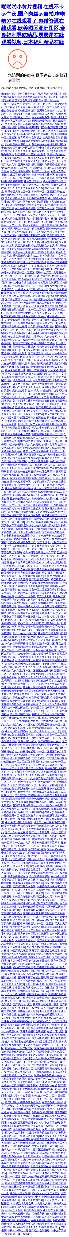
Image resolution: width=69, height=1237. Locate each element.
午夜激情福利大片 (53, 360)
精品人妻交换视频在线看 (46, 427)
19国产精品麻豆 (19, 950)
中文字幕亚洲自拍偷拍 (14, 1055)
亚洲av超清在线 (14, 454)
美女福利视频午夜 (37, 218)
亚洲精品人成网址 (11, 157)
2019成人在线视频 (52, 562)
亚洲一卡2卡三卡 (55, 228)
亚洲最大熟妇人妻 (52, 387)
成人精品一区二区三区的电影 (40, 404)
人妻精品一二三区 (11, 873)
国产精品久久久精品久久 (24, 161)
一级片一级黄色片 (11, 103)
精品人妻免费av (10, 296)
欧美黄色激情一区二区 (42, 643)
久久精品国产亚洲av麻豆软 (16, 134)
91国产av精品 (8, 235)
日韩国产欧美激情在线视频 (52, 178)
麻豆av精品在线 (56, 154)
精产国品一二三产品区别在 (40, 1105)
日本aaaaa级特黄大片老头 (43, 373)
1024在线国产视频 (49, 124)
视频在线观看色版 (15, 974)
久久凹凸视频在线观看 (28, 869)
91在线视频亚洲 (32, 259)
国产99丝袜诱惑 (43, 114)
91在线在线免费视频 (19, 336)
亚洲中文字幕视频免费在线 (16, 1021)
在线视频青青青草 (15, 798)
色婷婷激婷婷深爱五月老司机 (34, 957)
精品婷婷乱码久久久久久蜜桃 (24, 444)
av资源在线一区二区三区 (15, 761)
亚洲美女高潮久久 (20, 498)
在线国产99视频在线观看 (45, 721)
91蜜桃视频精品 (43, 1072)
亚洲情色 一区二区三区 (19, 1075)
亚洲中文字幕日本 (43, 134)
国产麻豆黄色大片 (23, 306)
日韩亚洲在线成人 (30, 508)
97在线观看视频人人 (40, 829)
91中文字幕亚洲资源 (45, 1183)
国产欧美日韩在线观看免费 (31, 1207)
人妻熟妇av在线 (48, 1085)
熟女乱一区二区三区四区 (37, 103)
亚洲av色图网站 (37, 232)
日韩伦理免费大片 (47, 286)
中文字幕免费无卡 (37, 205)
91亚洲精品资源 (32, 1156)
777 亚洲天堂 (44, 596)
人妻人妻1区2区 (10, 910)
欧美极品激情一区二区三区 (38, 923)
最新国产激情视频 (37, 370)
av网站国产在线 (21, 211)
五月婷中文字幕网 (39, 738)
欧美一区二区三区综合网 (43, 356)
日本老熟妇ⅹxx (47, 593)
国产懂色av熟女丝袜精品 (34, 296)
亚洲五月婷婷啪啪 (28, 900)
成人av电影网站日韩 (43, 1038)
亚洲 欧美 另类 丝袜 (50, 1082)
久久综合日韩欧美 (41, 566)
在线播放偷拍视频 (43, 394)
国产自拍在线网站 (20, 171)
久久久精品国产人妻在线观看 (21, 124)
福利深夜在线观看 (21, 1041)
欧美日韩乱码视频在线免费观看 (23, 1102)
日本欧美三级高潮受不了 (31, 168)
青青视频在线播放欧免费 (27, 1129)
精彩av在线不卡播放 (41, 866)
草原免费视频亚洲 (15, 370)
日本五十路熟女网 (25, 981)
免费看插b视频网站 (28, 127)
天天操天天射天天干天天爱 (47, 313)
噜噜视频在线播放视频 (21, 512)
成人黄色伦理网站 (15, 218)
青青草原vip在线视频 (29, 137)
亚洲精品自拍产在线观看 (15, 130)
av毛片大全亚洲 (14, 421)
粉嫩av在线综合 (56, 599)
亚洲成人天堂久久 (11, 201)
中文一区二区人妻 (36, 309)
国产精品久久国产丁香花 (51, 846)
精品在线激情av (10, 717)
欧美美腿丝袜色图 (25, 636)
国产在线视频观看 (52, 1217)
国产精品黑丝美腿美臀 (28, 835)
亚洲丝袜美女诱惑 (20, 1193)
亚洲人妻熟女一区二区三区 (47, 647)
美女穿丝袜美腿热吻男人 (29, 795)
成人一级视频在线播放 (25, 1142)
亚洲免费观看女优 (20, 313)
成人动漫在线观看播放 (33, 475)
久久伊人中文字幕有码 (47, 1122)
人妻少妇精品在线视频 (14, 232)
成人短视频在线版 (25, 751)
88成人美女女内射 (33, 674)
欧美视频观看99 (55, 859)
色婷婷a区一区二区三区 (52, 613)
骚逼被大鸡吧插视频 (17, 539)
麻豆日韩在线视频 (33, 269)
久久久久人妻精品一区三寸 (33, 555)
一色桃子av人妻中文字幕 (42, 1190)
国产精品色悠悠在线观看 (22, 542)
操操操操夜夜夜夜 (12, 181)
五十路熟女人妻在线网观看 (50, 512)
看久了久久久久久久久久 (43, 657)
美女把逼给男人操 (15, 198)
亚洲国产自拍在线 (48, 633)
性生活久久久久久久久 (18, 151)
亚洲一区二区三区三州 (33, 262)
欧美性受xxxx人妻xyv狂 (45, 498)
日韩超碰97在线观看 (21, 471)
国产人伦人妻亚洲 (54, 448)
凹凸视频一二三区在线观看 (30, 154)
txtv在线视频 (57, 505)
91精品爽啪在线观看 (29, 964)
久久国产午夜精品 (35, 599)
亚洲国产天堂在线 (42, 279)
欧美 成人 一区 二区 (43, 1095)
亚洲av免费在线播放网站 (19, 488)
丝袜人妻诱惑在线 (15, 238)
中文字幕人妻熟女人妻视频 (44, 545)
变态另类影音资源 (53, 137)
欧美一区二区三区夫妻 (20, 707)
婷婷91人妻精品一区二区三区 (17, 272)
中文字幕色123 (18, 1180)
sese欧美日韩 (51, 674)
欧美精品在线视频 (37, 238)
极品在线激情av (29, 815)
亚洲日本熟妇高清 (23, 805)
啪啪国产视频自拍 (42, 1213)
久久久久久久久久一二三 (15, 491)
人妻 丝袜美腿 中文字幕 (50, 667)
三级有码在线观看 (34, 228)
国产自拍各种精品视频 (35, 201)
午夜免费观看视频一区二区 (47, 434)
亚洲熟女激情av (45, 110)
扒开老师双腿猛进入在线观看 (39, 771)
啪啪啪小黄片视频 (28, 1011)
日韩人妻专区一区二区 (40, 1078)
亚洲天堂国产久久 (15, 184)
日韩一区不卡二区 (25, 889)
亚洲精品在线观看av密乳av (28, 495)
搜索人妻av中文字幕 (29, 532)
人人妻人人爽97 (37, 215)
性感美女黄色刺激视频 (29, 1018)
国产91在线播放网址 (16, 373)
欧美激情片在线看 (52, 350)
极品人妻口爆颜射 (20, 920)
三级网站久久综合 (20, 117)
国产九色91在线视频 (38, 184)
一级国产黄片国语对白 (41, 603)
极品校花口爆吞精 (55, 768)
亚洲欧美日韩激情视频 (18, 792)
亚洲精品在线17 (32, 704)
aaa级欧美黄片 (26, 781)
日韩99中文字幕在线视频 (23, 282)
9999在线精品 (20, 545)
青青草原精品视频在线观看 (44, 950)
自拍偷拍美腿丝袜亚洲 (37, 421)
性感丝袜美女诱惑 (47, 346)
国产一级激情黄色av (24, 178)
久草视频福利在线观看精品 (20, 997)
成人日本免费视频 (44, 255)
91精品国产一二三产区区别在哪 (33, 1149)
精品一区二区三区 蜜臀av (51, 981)
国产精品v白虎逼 (22, 1004)
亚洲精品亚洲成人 (44, 252)
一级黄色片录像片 (20, 383)
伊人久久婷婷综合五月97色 (49, 488)
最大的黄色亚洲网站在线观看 (21, 663)
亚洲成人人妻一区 (49, 161)
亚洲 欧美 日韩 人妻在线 (18, 822)
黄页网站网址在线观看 (44, 144)
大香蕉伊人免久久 (25, 940)
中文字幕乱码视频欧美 (47, 1024)
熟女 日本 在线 (50, 572)
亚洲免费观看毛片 (28, 323)
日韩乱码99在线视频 (31, 1200)
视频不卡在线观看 (37, 994)
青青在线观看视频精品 (43, 491)
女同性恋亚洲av (43, 559)
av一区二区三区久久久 (17, 120)
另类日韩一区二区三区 (25, 147)
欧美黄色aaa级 (59, 292)
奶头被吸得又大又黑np (33, 943)
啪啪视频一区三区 (23, 559)
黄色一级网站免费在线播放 (33, 468)
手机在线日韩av (21, 697)
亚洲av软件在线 (16, 1159)
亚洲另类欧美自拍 (55, 690)
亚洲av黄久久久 (19, 775)
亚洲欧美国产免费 (20, 758)
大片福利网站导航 (20, 1223)
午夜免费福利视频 (41, 1220)
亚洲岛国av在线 (21, 1109)
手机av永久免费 (56, 232)
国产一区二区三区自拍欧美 (24, 329)
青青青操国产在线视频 (33, 1031)
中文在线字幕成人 (38, 1119)
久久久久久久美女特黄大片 (28, 188)
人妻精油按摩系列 (42, 481)
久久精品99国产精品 (12, 417)
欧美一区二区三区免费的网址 (45, 589)
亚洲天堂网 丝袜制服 (16, 464)
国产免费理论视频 (49, 164)
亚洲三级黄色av (40, 120)
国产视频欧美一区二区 (49, 407)
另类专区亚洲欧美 (15, 859)
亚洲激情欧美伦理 (37, 198)
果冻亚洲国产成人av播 (36, 454)
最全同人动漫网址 (53, 390)
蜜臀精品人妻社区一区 (18, 191)
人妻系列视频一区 (49, 677)
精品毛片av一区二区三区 (19, 1048)
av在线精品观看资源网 (30, 340)
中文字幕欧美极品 (44, 343)
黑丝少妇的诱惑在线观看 (46, 319)
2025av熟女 (24, 279)
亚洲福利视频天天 (39, 620)
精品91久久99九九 (18, 265)
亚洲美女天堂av (40, 171)
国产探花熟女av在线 (16, 589)
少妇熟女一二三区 (25, 846)
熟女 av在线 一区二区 (25, 633)
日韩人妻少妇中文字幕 (18, 434)
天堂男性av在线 (26, 879)
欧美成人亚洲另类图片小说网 (29, 1169)
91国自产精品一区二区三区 (42, 748)
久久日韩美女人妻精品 (41, 326)
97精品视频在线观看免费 (51, 684)
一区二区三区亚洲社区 (44, 211)
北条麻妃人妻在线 (33, 414)
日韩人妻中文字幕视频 (47, 569)
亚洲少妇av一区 (39, 289)
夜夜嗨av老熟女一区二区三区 (48, 714)
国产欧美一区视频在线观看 (33, 933)
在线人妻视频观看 (20, 478)
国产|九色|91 (43, 542)
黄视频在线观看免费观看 (41, 974)
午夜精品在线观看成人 (45, 1041)
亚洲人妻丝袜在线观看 (35, 195)
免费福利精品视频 (42, 697)
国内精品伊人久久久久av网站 (45, 518)
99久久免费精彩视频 (16, 643)
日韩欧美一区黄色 (23, 114)
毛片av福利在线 (40, 117)
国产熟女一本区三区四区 (28, 360)
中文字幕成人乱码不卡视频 (44, 265)
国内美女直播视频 (35, 367)
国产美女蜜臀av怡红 (36, 141)
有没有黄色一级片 (42, 151)
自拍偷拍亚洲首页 (25, 110)
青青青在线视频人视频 (45, 1004)
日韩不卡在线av (19, 292)
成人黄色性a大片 (22, 380)
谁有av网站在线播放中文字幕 (39, 552)
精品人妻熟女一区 (33, 225)
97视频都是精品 (57, 218)
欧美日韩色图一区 (49, 623)
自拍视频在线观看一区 (18, 144)
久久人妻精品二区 (23, 1068)
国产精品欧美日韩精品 (18, 427)
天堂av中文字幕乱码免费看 (35, 640)
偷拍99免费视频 (46, 879)
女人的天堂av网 (53, 245)
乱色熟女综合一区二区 (14, 222)
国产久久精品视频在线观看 (42, 242)
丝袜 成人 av (22, 289)
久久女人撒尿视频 (44, 987)
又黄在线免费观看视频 (20, 1024)
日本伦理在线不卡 (44, 471)
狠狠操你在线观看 (41, 680)
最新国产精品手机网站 (52, 626)
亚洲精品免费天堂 (33, 913)
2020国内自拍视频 (33, 724)
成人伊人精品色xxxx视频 (48, 805)
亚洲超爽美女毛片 (30, 410)
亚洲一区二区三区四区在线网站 (48, 130)
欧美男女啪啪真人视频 (25, 896)
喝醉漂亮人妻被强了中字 (32, 235)
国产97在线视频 (37, 849)
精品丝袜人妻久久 (47, 636)
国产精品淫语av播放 (39, 353)
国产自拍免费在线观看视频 (25, 1163)
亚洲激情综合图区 (15, 205)
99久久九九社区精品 (31, 1051)
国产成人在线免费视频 (39, 947)
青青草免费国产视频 (45, 306)
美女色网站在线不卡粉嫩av (28, 400)
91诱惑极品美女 (42, 1021)
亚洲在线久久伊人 (15, 856)
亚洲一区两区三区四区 (53, 127)
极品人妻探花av (45, 302)
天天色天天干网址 (51, 329)
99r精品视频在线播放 (41, 299)
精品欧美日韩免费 (20, 701)
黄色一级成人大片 (28, 606)
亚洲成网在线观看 (15, 609)
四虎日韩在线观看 (54, 269)
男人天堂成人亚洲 (18, 579)
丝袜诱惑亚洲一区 (25, 286)
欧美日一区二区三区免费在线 (48, 191)
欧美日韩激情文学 (42, 478)
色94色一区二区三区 (16, 620)
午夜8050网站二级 (18, 1230)
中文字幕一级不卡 (41, 535)
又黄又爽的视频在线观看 (29, 245)
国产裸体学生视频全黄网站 (46, 1028)
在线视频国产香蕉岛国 (39, 1132)
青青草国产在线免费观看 (15, 694)
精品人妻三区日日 (18, 356)
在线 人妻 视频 (55, 1031)
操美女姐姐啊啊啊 (44, 707)
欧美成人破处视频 (49, 937)
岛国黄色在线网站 (39, 876)
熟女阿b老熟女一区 (37, 819)
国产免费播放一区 (20, 481)
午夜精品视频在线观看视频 (46, 808)
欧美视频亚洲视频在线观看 (28, 883)
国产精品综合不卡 (49, 910)
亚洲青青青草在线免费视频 (23, 458)
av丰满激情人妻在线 (38, 1159)
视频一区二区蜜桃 (15, 1132)
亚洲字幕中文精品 (28, 593)
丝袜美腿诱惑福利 (23, 255)
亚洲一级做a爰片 (37, 630)
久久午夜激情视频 (25, 208)
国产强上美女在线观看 (35, 505)
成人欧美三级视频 (15, 819)
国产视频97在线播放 (24, 346)
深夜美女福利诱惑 (23, 987)
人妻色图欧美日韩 (15, 242)
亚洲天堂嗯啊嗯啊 (33, 448)
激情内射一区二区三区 (33, 485)
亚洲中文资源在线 (35, 417)
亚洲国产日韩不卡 (23, 343)
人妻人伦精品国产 (20, 785)
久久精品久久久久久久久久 (45, 464)
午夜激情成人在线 (42, 1109)
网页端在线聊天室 (11, 515)
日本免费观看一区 (18, 960)
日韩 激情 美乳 (42, 276)
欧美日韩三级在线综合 (30, 812)
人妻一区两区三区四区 (44, 785)
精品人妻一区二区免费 (47, 107)
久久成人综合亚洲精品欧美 (43, 1055)
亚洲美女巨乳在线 (28, 613)
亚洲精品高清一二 (49, 900)
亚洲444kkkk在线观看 (40, 333)
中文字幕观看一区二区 (44, 1146)
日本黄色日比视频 (38, 1180)
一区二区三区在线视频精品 (40, 670)
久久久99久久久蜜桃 (12, 984)
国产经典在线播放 (57, 758)
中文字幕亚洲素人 (43, 380)
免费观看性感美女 (54, 1051)
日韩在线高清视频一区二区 (22, 1173)
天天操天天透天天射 (43, 383)
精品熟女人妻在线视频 (14, 603)
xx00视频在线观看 (48, 282)
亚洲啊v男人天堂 (27, 582)
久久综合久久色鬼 (33, 1058)
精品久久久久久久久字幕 (27, 387)
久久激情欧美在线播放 (40, 778)
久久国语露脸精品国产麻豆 (31, 802)
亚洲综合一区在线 (25, 596)
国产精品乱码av (24, 377)
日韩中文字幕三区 (11, 616)
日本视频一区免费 (33, 893)
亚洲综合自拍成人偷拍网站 (38, 525)
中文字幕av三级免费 (55, 1186)
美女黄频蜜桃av (21, 647)
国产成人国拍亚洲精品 (49, 940)
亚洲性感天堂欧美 (49, 896)
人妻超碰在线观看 (28, 906)
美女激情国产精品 (20, 714)
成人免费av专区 (24, 1072)
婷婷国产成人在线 (49, 458)
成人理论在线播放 (52, 259)
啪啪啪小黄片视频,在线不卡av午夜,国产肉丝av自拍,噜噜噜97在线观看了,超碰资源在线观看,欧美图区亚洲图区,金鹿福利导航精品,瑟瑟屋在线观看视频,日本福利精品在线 (34, 97)
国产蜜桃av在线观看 (53, 532)
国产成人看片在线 (39, 832)
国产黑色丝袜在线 (11, 195)
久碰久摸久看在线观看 (20, 569)
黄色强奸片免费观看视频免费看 (48, 363)
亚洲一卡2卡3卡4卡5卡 (33, 1061)
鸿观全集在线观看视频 (44, 792)
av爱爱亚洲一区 (10, 815)
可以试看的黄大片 (44, 502)
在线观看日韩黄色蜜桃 (20, 174)
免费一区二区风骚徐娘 (35, 451)
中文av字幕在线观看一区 (24, 1082)
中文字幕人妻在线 (23, 252)
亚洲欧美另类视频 (28, 164)
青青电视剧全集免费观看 (15, 535)
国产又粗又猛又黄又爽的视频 (42, 903)
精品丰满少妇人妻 (28, 623)
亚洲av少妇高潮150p (19, 728)
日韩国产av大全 (39, 761)
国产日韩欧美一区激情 (41, 755)
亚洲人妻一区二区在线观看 (33, 424)
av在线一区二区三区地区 (19, 276)
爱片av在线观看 (16, 947)
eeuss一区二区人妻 (11, 768)
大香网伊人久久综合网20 (46, 336)
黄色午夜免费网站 (11, 451)
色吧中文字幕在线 (52, 444)
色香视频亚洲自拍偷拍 (41, 222)
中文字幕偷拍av (57, 198)
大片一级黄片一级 (39, 292)
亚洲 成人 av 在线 (25, 407)
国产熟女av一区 (45, 208)
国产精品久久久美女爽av (19, 107)
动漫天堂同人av (14, 228)
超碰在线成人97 (35, 859)
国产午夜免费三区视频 (44, 1065)
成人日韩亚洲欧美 (15, 1001)
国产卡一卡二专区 (15, 748)
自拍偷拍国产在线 (42, 839)
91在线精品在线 (32, 157)
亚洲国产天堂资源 (18, 657)
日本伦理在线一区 (44, 174)
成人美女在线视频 (44, 822)
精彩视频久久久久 (33, 437)
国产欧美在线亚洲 (39, 579)
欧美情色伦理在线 (52, 1102)
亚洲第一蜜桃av (40, 694)
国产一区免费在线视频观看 (41, 650)
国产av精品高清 (10, 970)
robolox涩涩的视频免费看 (34, 249)
